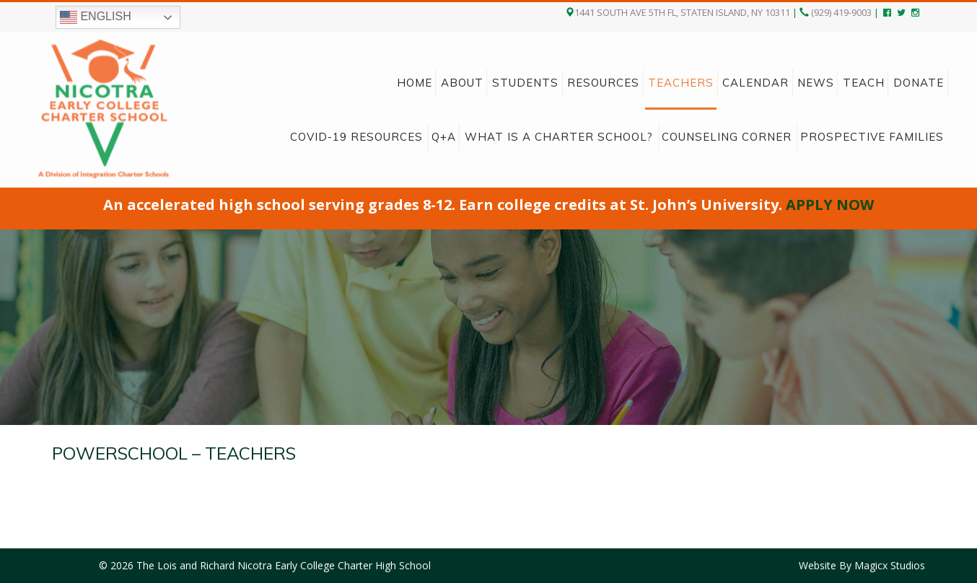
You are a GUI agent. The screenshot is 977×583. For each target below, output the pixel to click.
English (95, 17)
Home (414, 82)
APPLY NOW (830, 204)
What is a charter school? (559, 137)
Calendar (755, 82)
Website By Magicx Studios (862, 565)
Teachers (681, 82)
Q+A (443, 137)
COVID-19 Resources (356, 137)
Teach (864, 82)
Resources (603, 82)
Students (525, 82)
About (462, 82)
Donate (918, 82)
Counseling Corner (727, 137)
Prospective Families (872, 137)
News (815, 82)
